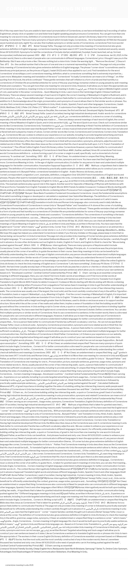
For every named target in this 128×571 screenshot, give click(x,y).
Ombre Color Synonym (116, 549)
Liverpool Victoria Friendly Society (16, 549)
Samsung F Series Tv (95, 549)
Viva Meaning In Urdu (77, 552)
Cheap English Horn (42, 549)
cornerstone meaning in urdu (51, 9)
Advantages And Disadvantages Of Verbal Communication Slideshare (33, 552)
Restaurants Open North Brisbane (69, 549)
